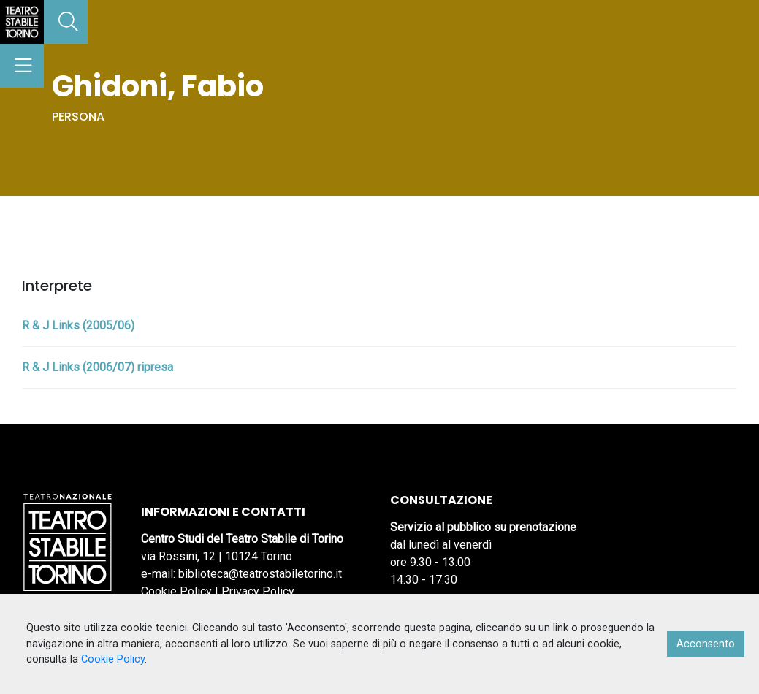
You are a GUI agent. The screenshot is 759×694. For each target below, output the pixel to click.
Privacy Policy (257, 591)
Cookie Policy (176, 591)
